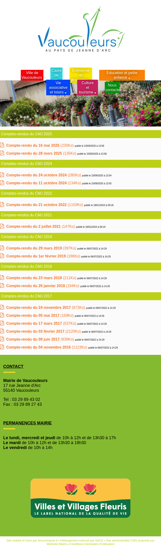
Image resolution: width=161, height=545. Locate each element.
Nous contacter (112, 87)
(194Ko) (43, 286)
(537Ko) (41, 323)
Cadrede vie (56, 75)
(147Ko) (41, 226)
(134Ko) (44, 183)
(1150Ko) (45, 205)
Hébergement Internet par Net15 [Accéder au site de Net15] (81, 540)
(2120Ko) (44, 331)
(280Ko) (44, 175)
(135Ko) (41, 153)
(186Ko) (43, 256)
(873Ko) (46, 308)
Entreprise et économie (80, 75)
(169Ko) (40, 315)
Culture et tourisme (86, 87)
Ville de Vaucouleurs (31, 75)
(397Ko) (41, 248)
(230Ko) (40, 145)
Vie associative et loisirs (58, 87)
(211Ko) (41, 278)
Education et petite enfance (122, 75)
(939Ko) (40, 339)
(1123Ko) (47, 347)
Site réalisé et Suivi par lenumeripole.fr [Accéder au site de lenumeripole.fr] (32, 540)
